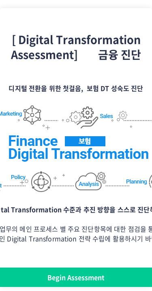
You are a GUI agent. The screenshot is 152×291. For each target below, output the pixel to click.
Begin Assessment (76, 277)
